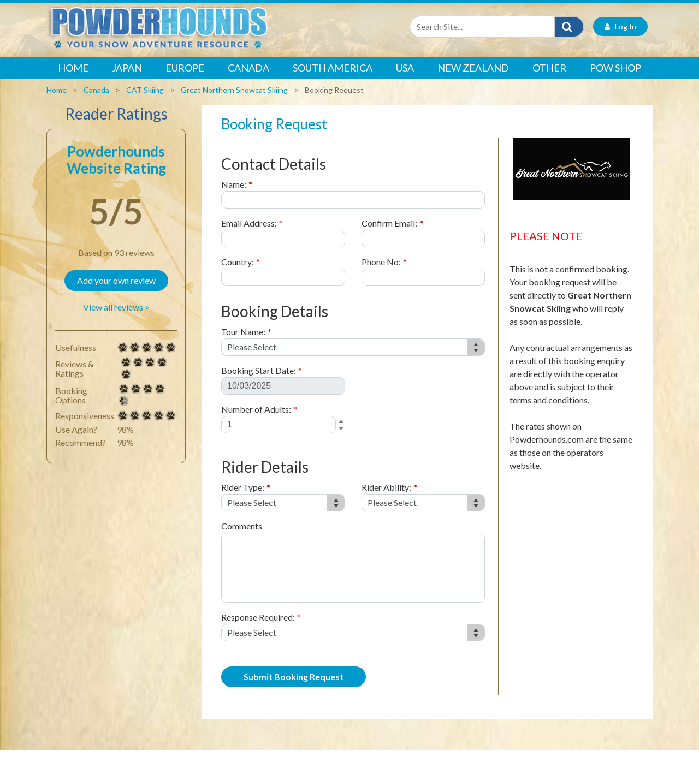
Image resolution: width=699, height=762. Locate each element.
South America (332, 80)
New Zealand (473, 80)
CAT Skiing (145, 101)
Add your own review (116, 292)
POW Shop (615, 80)
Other (549, 80)
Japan (127, 80)
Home (73, 80)
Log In (620, 38)
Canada (248, 80)
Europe (184, 80)
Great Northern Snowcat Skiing (234, 101)
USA (405, 80)
